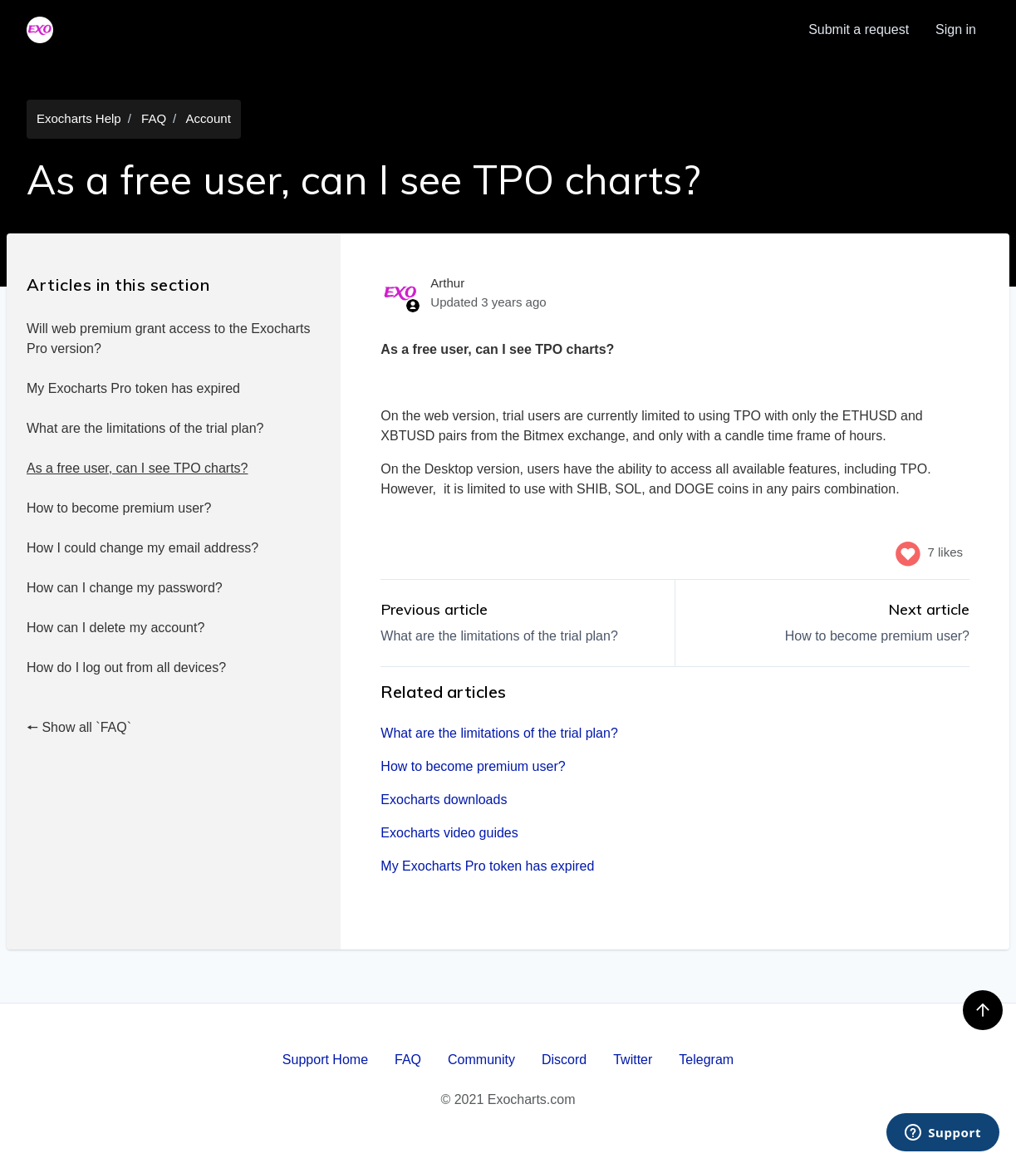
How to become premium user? (119, 508)
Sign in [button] (955, 29)
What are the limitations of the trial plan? (145, 428)
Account (208, 118)
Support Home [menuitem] (325, 1060)
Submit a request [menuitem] (858, 29)
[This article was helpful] (908, 552)
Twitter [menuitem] (632, 1060)
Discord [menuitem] (564, 1060)
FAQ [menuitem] (408, 1060)
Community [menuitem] (481, 1060)
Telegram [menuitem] (706, 1060)
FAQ (153, 118)
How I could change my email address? (142, 548)
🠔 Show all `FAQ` (79, 727)
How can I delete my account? (115, 628)
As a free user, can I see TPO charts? (137, 468)
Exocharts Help (79, 118)
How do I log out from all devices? (126, 667)
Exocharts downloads (443, 800)
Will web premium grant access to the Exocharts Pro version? (168, 338)
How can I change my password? (125, 588)
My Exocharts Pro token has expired (133, 388)
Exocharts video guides (449, 833)
